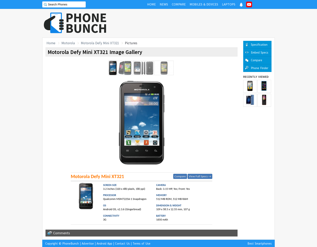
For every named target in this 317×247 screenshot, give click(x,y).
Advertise (88, 243)
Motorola (68, 43)
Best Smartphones (259, 243)
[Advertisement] (201, 23)
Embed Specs (259, 52)
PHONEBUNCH (86, 23)
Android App (104, 243)
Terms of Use (141, 243)
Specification (259, 44)
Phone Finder (259, 68)
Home (50, 43)
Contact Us (122, 243)
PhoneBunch (70, 243)
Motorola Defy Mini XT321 (100, 43)
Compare (180, 176)
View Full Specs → (200, 176)
